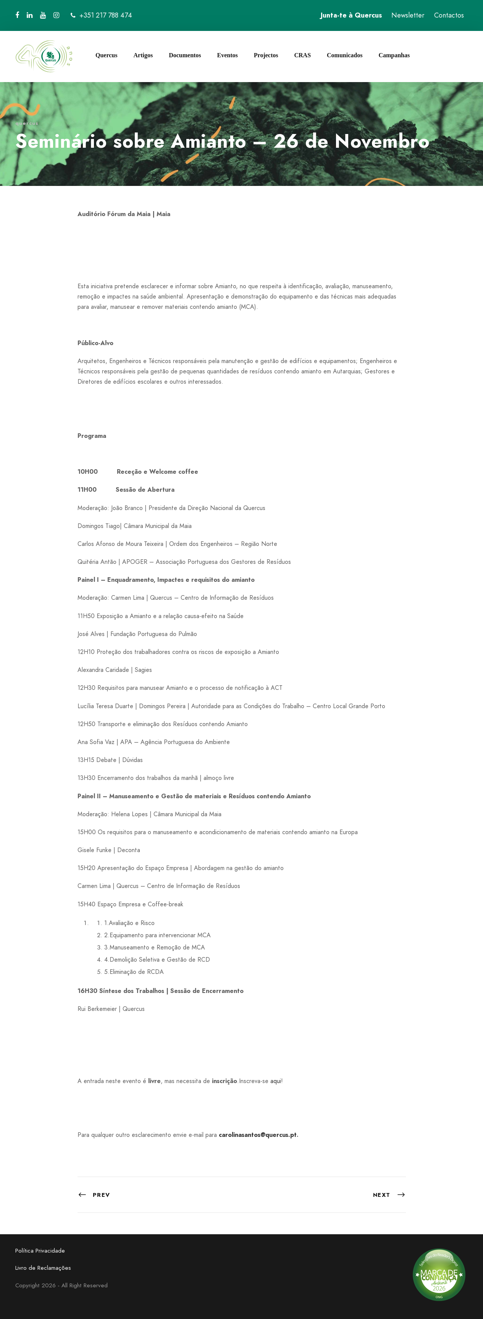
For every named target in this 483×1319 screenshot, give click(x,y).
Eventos (227, 55)
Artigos (143, 55)
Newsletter (408, 15)
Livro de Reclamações (43, 1268)
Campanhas (394, 55)
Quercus (106, 55)
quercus (27, 123)
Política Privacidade (40, 1250)
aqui (275, 1081)
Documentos (185, 55)
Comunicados (344, 55)
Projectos (266, 55)
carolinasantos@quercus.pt (258, 1134)
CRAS (302, 55)
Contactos (449, 15)
